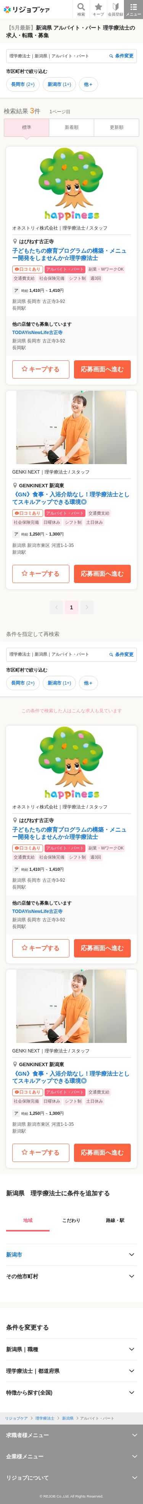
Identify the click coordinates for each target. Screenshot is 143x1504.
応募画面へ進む (102, 369)
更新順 (117, 127)
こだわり (71, 1220)
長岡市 (23, 84)
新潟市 (59, 84)
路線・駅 (115, 1220)
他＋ (88, 84)
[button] (71, 251)
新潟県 (68, 1418)
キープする (40, 369)
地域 (27, 1220)
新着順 (72, 127)
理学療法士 (45, 1418)
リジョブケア (16, 1418)
